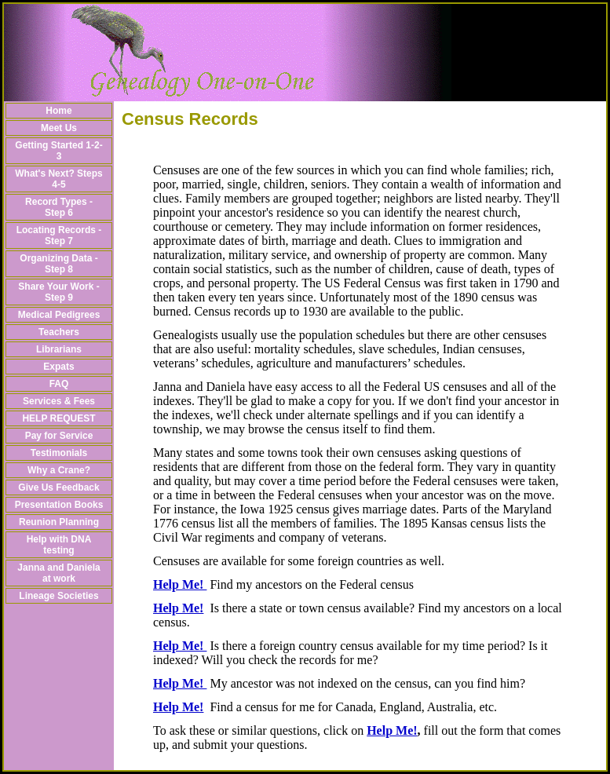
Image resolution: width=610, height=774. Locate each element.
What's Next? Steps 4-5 (59, 179)
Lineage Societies (58, 595)
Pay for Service (59, 435)
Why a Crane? (58, 470)
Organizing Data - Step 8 (58, 264)
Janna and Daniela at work (58, 573)
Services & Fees (59, 401)
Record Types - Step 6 (59, 207)
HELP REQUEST (58, 418)
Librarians (59, 349)
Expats (58, 366)
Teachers (58, 332)
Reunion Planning (59, 522)
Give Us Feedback (58, 487)
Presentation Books (59, 504)
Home (58, 110)
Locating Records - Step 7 (59, 235)
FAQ (59, 383)
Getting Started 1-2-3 (58, 151)
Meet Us (59, 127)
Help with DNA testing (59, 545)
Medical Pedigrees (59, 314)
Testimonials (59, 452)
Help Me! (179, 584)
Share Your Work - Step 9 (58, 292)
